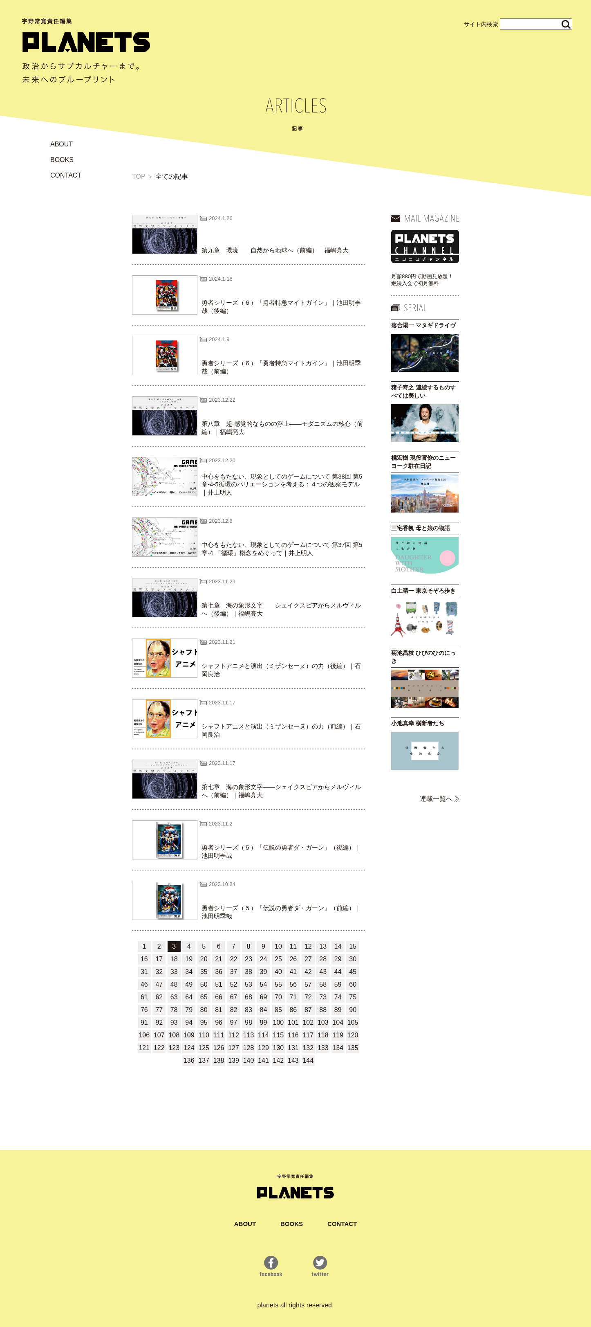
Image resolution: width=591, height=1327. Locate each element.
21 (218, 959)
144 (307, 1060)
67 (233, 997)
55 (278, 984)
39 (263, 971)
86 (293, 1009)
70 (278, 997)
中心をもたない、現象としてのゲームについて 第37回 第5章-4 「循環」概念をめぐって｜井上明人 (281, 548)
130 (278, 1047)
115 (278, 1035)
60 (352, 984)
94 (189, 1022)
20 (204, 959)
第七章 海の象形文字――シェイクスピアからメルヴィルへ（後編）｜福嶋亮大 (281, 609)
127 (233, 1047)
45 (352, 971)
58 (323, 984)
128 (248, 1047)
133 (323, 1047)
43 (323, 971)
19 (189, 959)
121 (144, 1047)
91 (144, 1022)
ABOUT (61, 144)
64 (189, 997)
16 (144, 959)
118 (323, 1035)
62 (159, 997)
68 (248, 997)
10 (278, 946)
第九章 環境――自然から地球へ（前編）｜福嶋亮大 (275, 250)
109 (189, 1035)
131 (293, 1047)
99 (263, 1022)
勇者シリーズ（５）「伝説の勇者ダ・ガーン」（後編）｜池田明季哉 (281, 851)
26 (293, 959)
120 (352, 1035)
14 (338, 946)
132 (307, 1047)
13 (323, 946)
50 (204, 984)
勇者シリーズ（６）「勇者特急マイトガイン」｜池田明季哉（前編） (281, 367)
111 (218, 1035)
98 (248, 1022)
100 (278, 1022)
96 (218, 1022)
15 (352, 946)
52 (233, 984)
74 (338, 997)
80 (204, 1009)
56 (293, 984)
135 (352, 1047)
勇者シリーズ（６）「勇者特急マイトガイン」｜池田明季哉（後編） (281, 306)
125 (203, 1047)
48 (174, 984)
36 (218, 971)
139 (233, 1060)
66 (218, 997)
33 (174, 971)
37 (233, 971)
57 (308, 984)
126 (218, 1047)
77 (159, 1009)
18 (174, 959)
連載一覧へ (436, 798)
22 (233, 959)
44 (338, 971)
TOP (138, 176)
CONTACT (65, 175)
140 (248, 1060)
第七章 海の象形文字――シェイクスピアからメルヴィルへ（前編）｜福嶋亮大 (281, 790)
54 (263, 984)
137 (203, 1060)
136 (189, 1060)
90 (352, 1009)
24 (263, 959)
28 (323, 959)
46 (144, 984)
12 (308, 946)
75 (352, 997)
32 (159, 971)
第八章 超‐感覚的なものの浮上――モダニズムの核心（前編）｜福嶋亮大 (282, 427)
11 (293, 946)
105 (352, 1022)
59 (338, 984)
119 (337, 1035)
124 (189, 1047)
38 (248, 971)
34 (189, 971)
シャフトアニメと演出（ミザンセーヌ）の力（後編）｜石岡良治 (281, 669)
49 (189, 984)
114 (263, 1035)
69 (263, 997)
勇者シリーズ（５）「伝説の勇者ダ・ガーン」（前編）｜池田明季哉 (281, 912)
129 (263, 1047)
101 (293, 1022)
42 (308, 971)
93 (174, 1022)
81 (218, 1009)
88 (323, 1009)
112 (233, 1035)
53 (248, 984)
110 (203, 1035)
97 (233, 1022)
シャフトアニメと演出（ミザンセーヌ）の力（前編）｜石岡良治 (281, 730)
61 (144, 997)
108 (173, 1035)
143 (293, 1060)
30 (352, 959)
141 (263, 1060)
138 (218, 1060)
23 (248, 959)
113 (248, 1035)
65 (204, 997)
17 (159, 959)
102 (307, 1022)
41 (293, 971)
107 (159, 1035)
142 (278, 1060)
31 (144, 971)
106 (144, 1035)
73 (323, 997)
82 (233, 1009)
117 (307, 1035)
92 (159, 1022)
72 (308, 997)
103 (323, 1022)
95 (204, 1022)
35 (204, 971)
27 (308, 959)
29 (338, 959)
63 (174, 997)
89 (338, 1009)
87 (308, 1009)
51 (218, 984)
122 (159, 1047)
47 (159, 984)
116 (293, 1035)
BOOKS (62, 159)
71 (293, 997)
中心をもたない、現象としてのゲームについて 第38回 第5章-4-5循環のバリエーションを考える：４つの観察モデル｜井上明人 (281, 484)
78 (174, 1009)
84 (263, 1009)
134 (337, 1047)
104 (337, 1022)
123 (173, 1047)
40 (278, 971)
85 (278, 1009)
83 (248, 1009)
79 (189, 1009)
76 (144, 1009)
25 (278, 959)
